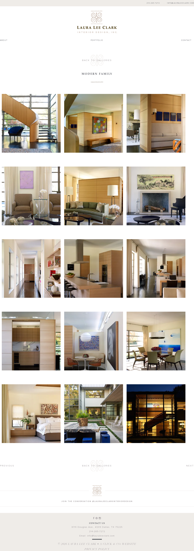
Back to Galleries (97, 60)
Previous (7, 466)
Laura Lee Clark (97, 22)
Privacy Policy (97, 549)
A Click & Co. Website (118, 544)
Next (190, 466)
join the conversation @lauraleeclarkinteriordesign (97, 501)
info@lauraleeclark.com (180, 3)
